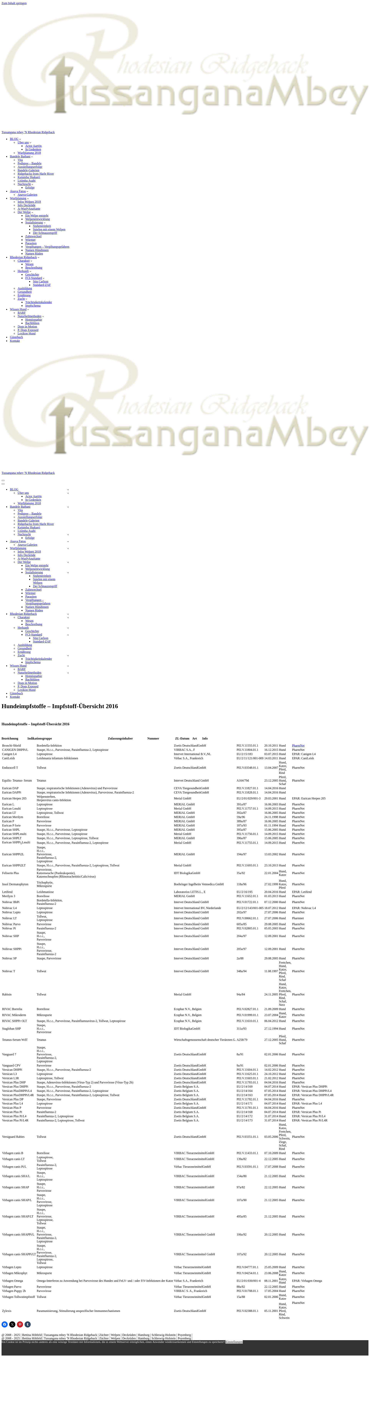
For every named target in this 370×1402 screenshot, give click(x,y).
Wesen (29, 264)
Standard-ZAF (42, 285)
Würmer (30, 239)
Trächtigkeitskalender (38, 302)
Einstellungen (234, 1341)
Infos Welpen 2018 (29, 201)
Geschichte (32, 274)
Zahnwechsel (33, 236)
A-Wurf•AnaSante (29, 208)
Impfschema (32, 305)
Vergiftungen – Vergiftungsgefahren (47, 246)
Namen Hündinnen (37, 250)
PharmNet (298, 745)
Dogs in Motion (27, 326)
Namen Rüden (34, 253)
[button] (20, 139)
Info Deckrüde (27, 205)
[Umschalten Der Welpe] (68, 562)
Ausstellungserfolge (30, 166)
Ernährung (24, 295)
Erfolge (30, 187)
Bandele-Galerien (28, 170)
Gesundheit (25, 291)
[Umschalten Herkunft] (68, 627)
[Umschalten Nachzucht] (68, 534)
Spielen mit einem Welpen (49, 229)
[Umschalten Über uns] (68, 493)
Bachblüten (32, 323)
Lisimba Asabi (27, 180)
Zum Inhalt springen (14, 3)
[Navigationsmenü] (3, 480)
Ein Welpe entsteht (36, 215)
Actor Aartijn (33, 145)
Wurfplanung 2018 (29, 152)
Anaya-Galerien (27, 194)
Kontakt (15, 340)
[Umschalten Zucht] (68, 655)
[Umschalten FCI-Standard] (68, 634)
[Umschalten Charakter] (68, 617)
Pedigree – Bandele (29, 163)
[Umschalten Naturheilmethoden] (68, 672)
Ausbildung (25, 288)
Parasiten (31, 243)
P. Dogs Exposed (28, 330)
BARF (22, 312)
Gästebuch (16, 337)
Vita (20, 159)
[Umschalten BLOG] (68, 489)
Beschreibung (33, 267)
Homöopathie (33, 319)
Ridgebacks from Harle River (36, 173)
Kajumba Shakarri (29, 177)
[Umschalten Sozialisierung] (68, 572)
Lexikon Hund (27, 333)
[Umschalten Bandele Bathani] (68, 506)
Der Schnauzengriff (45, 232)
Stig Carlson (40, 281)
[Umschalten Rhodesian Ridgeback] (68, 614)
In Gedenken (33, 149)
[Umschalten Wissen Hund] (68, 665)
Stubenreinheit (42, 226)
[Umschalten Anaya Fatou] (68, 541)
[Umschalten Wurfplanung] (68, 548)
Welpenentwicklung (37, 219)
